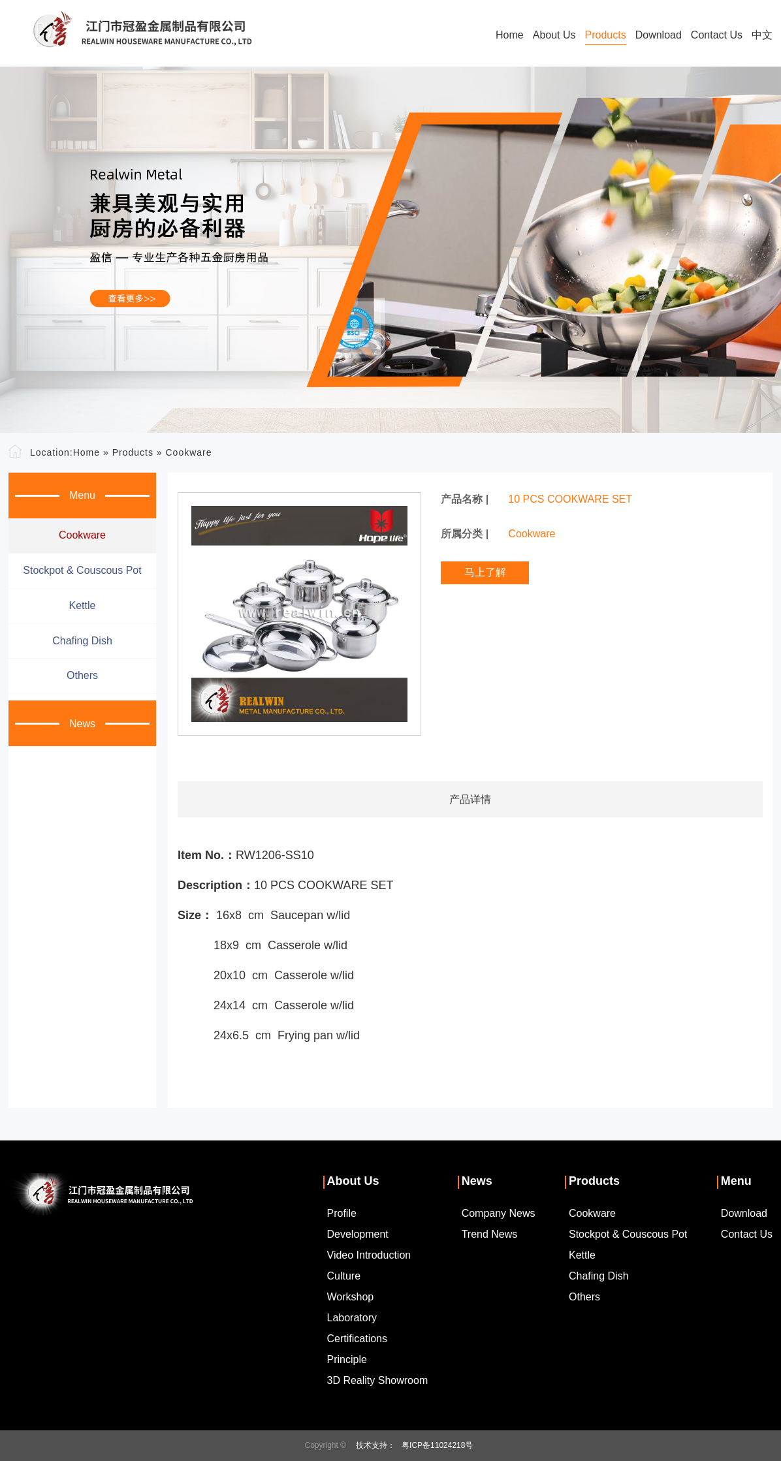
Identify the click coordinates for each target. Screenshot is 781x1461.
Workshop (350, 1296)
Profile (342, 1213)
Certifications (357, 1338)
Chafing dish (82, 640)
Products (605, 34)
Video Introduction (369, 1255)
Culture (344, 1275)
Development (358, 1234)
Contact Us (716, 34)
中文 (762, 34)
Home (510, 34)
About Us (554, 34)
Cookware (188, 452)
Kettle (82, 605)
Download (658, 34)
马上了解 (485, 572)
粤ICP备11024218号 (437, 1445)
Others (82, 675)
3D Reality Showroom (377, 1380)
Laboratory (352, 1317)
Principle (347, 1359)
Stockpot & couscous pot (82, 570)
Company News (498, 1213)
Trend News (490, 1234)
